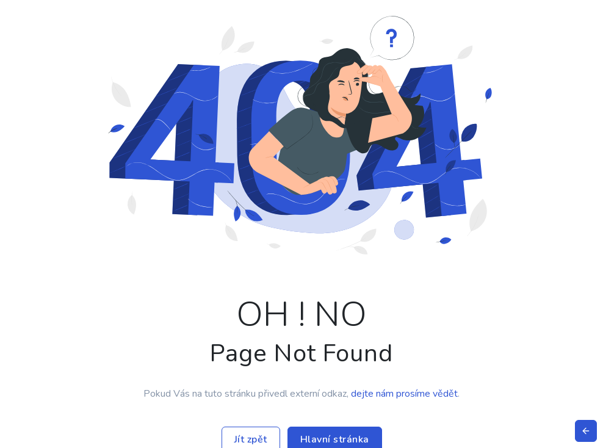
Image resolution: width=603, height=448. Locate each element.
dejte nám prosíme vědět (404, 393)
